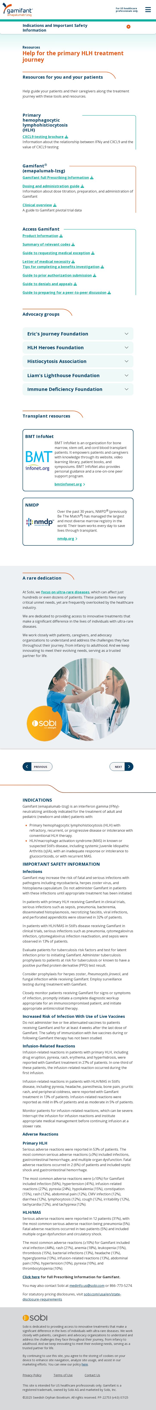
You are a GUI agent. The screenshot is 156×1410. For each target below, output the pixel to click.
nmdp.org (65, 538)
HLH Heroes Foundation (55, 347)
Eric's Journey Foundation (57, 333)
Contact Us (92, 1375)
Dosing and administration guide (51, 186)
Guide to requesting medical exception (56, 253)
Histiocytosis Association (57, 361)
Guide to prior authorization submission (57, 275)
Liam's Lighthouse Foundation (63, 375)
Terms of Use (63, 1375)
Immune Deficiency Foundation (64, 389)
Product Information (40, 235)
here (85, 1364)
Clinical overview (37, 205)
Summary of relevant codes (46, 244)
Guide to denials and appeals (47, 284)
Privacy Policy (32, 1375)
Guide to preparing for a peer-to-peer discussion (64, 292)
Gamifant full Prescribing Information (56, 177)
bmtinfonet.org (68, 484)
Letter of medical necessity (46, 261)
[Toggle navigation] (148, 10)
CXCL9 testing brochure (43, 136)
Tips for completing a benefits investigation (61, 266)
